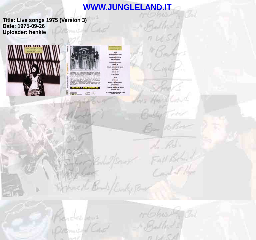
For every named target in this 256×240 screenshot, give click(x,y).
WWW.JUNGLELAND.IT (127, 7)
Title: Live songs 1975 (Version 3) (45, 20)
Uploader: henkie (24, 32)
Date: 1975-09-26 (24, 26)
